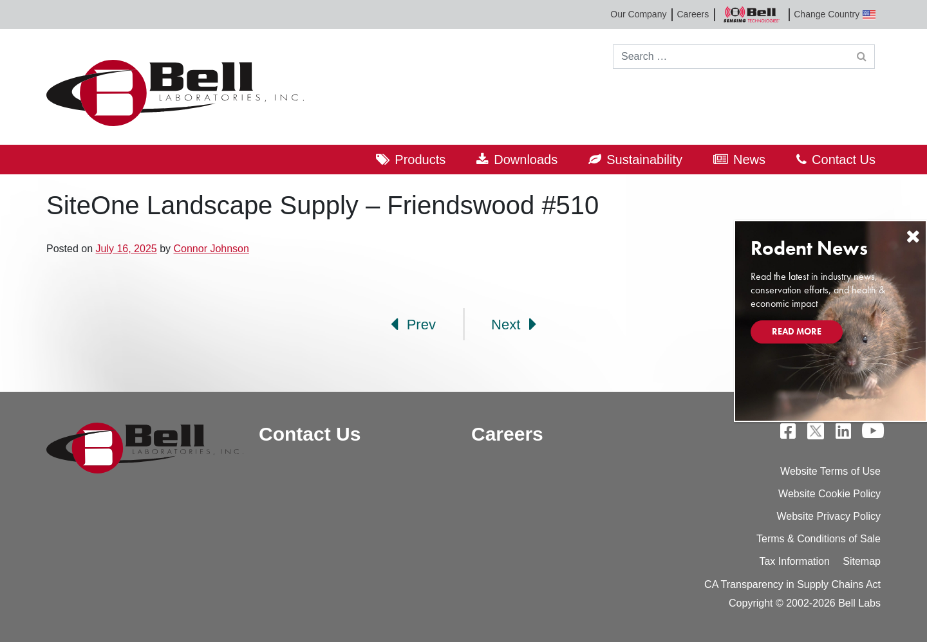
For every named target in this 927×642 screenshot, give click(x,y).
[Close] (913, 236)
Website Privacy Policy (828, 516)
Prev (413, 324)
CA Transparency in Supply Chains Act (792, 584)
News (749, 159)
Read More (796, 331)
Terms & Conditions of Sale (818, 538)
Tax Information (794, 561)
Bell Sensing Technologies (751, 14)
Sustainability (644, 159)
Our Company (638, 14)
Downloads (525, 159)
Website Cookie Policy (829, 493)
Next (513, 324)
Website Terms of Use (830, 471)
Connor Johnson (210, 248)
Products (420, 159)
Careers (693, 14)
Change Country (835, 14)
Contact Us (844, 159)
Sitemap (862, 561)
